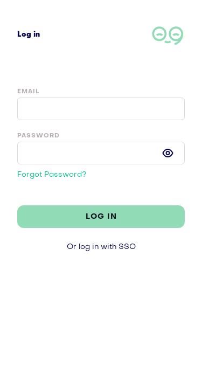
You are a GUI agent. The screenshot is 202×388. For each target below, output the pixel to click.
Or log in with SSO (101, 247)
